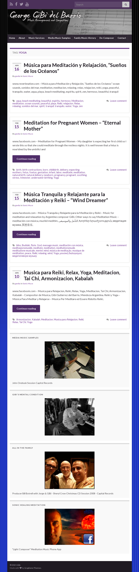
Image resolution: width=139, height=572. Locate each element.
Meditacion (77, 100)
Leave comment (118, 100)
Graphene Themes (32, 568)
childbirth (54, 169)
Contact (122, 38)
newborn (48, 175)
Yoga (75, 106)
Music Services (37, 38)
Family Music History (85, 38)
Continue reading (26, 158)
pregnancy (59, 175)
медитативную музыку (24, 255)
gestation (43, 172)
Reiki (59, 103)
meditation (18, 103)
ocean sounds (32, 103)
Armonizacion (23, 319)
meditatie (68, 172)
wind (49, 253)
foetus (33, 172)
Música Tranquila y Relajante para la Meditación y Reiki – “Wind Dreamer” (66, 197)
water (68, 106)
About (22, 38)
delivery (64, 169)
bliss (18, 245)
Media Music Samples (59, 38)
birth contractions (32, 169)
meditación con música (71, 245)
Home (12, 38)
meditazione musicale (23, 250)
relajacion (68, 103)
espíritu (56, 100)
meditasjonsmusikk (22, 247)
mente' (39, 250)
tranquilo (59, 106)
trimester (25, 177)
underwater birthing (42, 177)
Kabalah (36, 319)
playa (53, 103)
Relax (77, 103)
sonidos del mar (30, 106)
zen (81, 106)
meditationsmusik (65, 247)
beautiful (46, 100)
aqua (18, 100)
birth (18, 169)
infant (52, 172)
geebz (17, 76)
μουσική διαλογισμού (71, 253)
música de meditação (60, 250)
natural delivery (35, 175)
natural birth (19, 175)
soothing (82, 175)
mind (46, 250)
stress (15, 177)
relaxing (16, 106)
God (39, 245)
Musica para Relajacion (66, 319)
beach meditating (31, 100)
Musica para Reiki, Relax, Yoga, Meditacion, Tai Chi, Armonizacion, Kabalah (72, 275)
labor (59, 172)
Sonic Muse (28, 76)
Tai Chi (22, 322)
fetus (25, 172)
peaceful (45, 103)
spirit (42, 106)
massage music (50, 245)
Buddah (26, 245)
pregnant (71, 175)
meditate (38, 247)
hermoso (66, 100)
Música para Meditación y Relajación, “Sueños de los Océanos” (75, 68)
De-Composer (106, 38)
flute (33, 245)
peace (28, 253)
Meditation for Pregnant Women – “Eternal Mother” (72, 126)
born (45, 169)
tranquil (50, 106)
